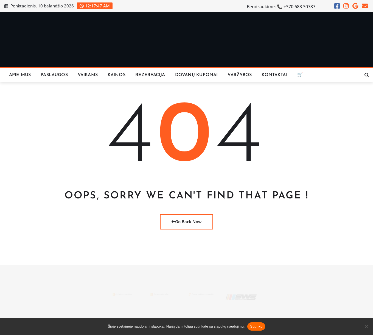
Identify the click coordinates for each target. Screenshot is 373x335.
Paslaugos (54, 75)
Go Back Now (186, 221)
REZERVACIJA (150, 75)
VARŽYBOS (240, 75)
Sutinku (256, 326)
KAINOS (116, 75)
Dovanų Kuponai (196, 75)
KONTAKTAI (274, 75)
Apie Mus (20, 75)
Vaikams (88, 75)
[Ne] (366, 326)
